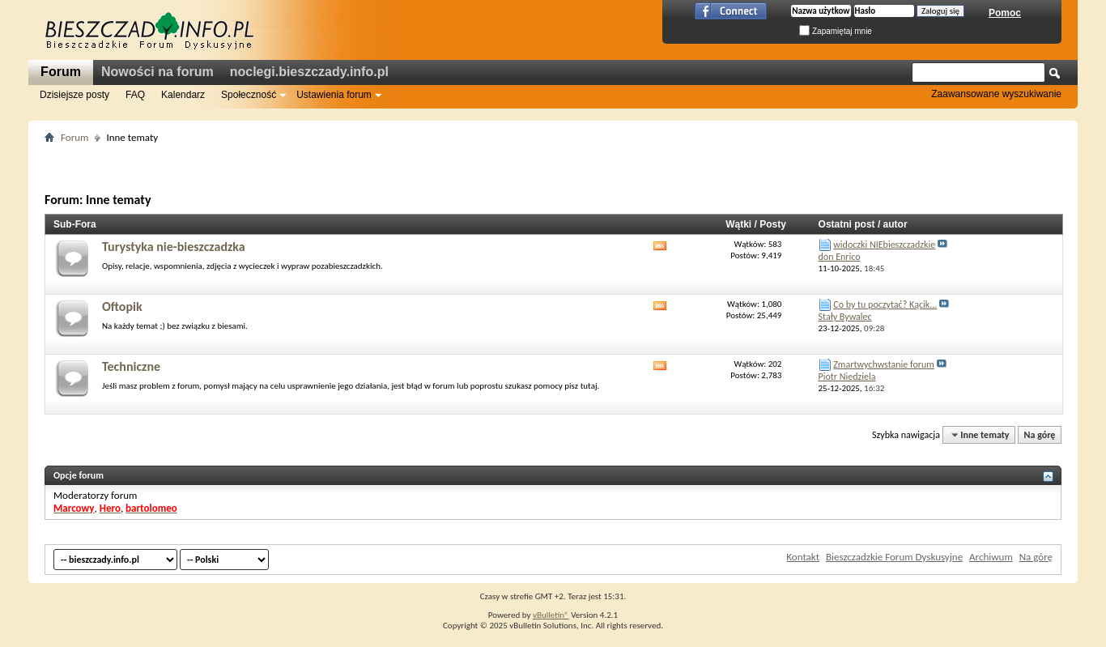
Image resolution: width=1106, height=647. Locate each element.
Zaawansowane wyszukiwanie (996, 94)
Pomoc (1005, 13)
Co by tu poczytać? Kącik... (885, 304)
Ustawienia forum (334, 94)
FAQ (135, 94)
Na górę (1040, 435)
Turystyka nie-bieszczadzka (173, 246)
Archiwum (991, 557)
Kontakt (802, 557)
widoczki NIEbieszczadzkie (884, 244)
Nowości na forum (157, 72)
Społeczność (248, 94)
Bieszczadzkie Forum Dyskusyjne (894, 557)
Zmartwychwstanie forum (883, 364)
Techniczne (131, 366)
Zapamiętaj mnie (835, 31)
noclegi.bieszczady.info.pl (309, 72)
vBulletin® (551, 615)
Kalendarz (183, 94)
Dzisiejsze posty (74, 94)
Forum (60, 72)
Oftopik (122, 306)
